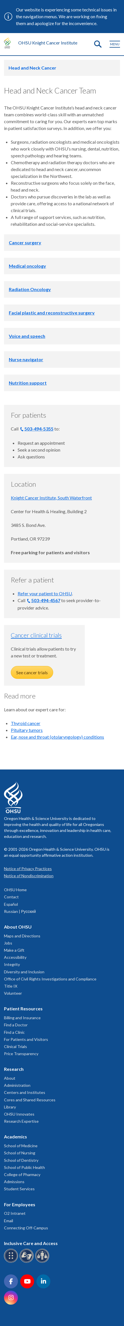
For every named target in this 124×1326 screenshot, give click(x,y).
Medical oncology (27, 266)
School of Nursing (19, 1152)
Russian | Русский (20, 911)
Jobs (8, 943)
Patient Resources (23, 1008)
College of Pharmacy (22, 1174)
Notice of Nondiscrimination (28, 875)
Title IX (10, 986)
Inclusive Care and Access (31, 1243)
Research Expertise (21, 1121)
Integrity (12, 964)
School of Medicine (21, 1145)
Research (14, 1069)
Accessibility (15, 957)
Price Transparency (21, 1053)
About (9, 1078)
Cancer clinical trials (36, 635)
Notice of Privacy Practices (28, 868)
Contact (11, 896)
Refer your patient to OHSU (45, 593)
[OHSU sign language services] (27, 1261)
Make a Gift (14, 950)
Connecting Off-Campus (26, 1227)
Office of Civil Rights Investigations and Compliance (50, 978)
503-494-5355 (38, 428)
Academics (15, 1136)
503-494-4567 (45, 600)
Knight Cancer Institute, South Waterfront (51, 497)
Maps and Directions (22, 935)
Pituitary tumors (27, 730)
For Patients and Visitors (26, 1039)
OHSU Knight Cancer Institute (47, 42)
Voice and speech (27, 336)
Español (11, 904)
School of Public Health (24, 1167)
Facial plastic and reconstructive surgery (52, 312)
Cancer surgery (25, 242)
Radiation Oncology (30, 289)
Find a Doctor (16, 1024)
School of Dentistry (21, 1160)
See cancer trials (32, 672)
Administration (17, 1085)
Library (10, 1106)
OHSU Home (15, 889)
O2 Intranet (15, 1213)
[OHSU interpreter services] (43, 1261)
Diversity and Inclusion (24, 971)
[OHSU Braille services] (12, 1261)
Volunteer (13, 993)
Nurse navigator (26, 359)
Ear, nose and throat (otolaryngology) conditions (57, 737)
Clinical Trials (15, 1046)
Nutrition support (28, 382)
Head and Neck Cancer (32, 67)
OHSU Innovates (19, 1114)
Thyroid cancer (25, 723)
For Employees (19, 1204)
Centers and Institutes (24, 1092)
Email (8, 1220)
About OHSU (18, 926)
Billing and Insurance (22, 1017)
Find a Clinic (14, 1032)
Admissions (14, 1181)
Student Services (19, 1188)
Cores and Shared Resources (29, 1099)
